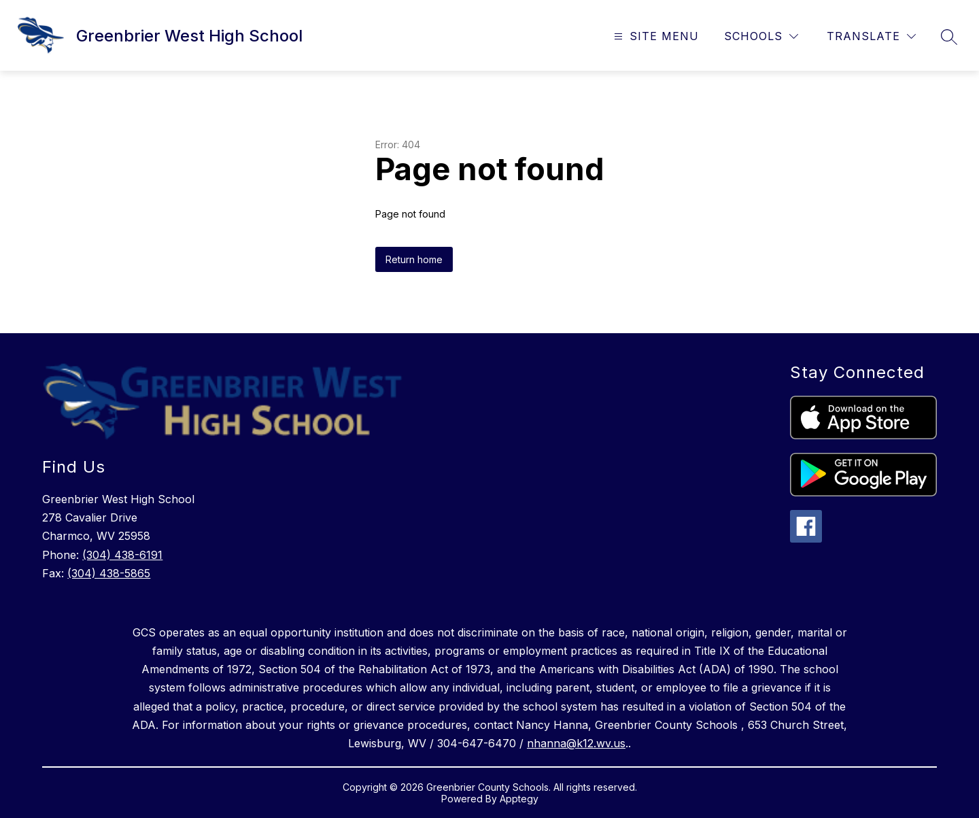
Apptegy (519, 798)
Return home (414, 259)
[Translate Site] (871, 36)
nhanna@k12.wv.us (576, 743)
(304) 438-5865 (108, 573)
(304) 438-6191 (122, 555)
